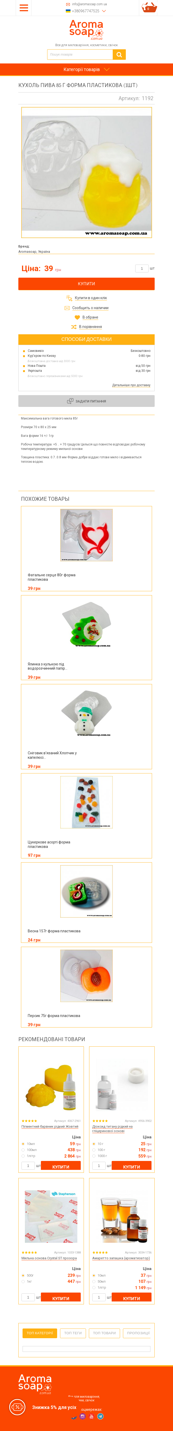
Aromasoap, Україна (34, 252)
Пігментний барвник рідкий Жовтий (49, 1126)
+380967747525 (85, 11)
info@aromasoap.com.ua (89, 4)
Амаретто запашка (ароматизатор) (121, 1258)
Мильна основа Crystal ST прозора (49, 1258)
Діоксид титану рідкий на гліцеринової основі (112, 1129)
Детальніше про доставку (131, 385)
